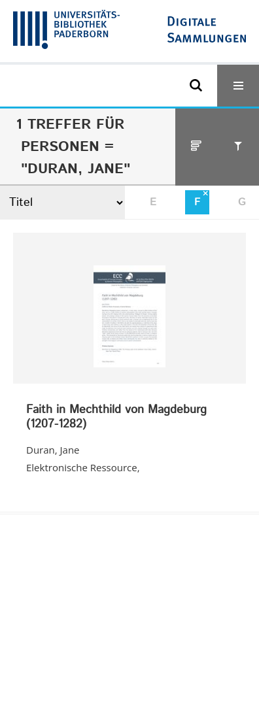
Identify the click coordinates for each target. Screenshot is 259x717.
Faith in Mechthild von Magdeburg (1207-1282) (116, 417)
